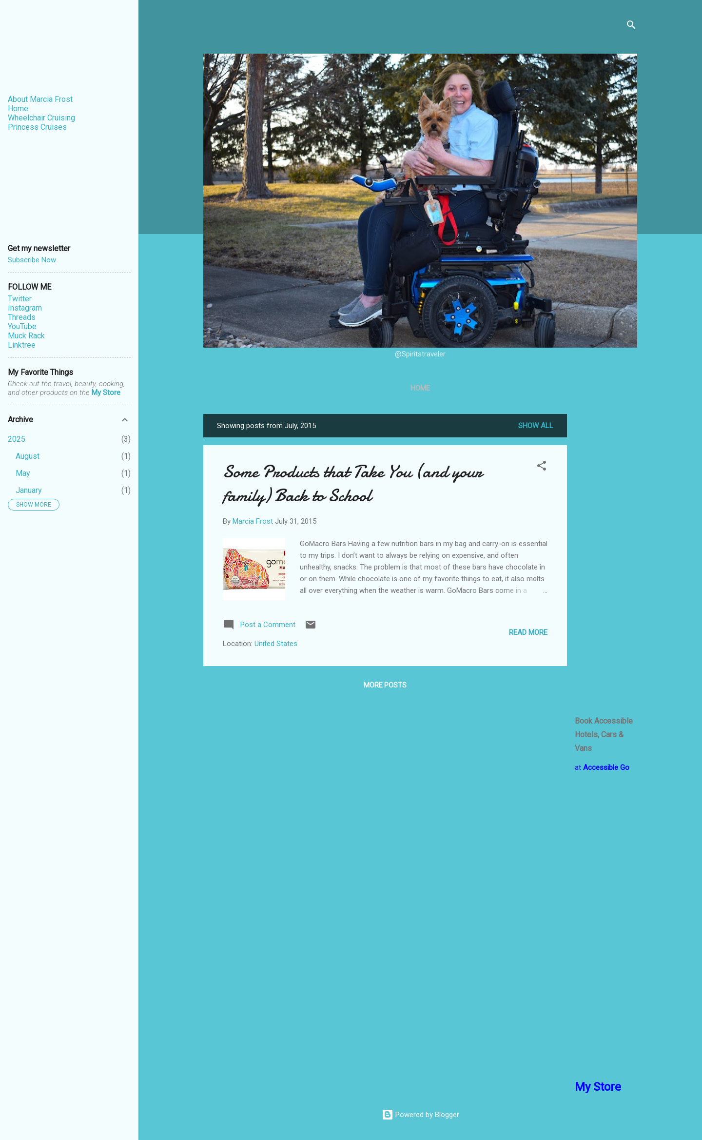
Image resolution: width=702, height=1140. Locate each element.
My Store (106, 392)
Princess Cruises (37, 127)
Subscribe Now (32, 260)
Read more (528, 632)
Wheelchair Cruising (41, 117)
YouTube (22, 326)
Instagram (25, 308)
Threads (22, 317)
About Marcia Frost (40, 99)
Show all (535, 425)
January (29, 490)
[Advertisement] (606, 560)
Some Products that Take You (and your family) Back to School (352, 484)
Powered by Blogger (420, 1114)
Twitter (20, 298)
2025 (16, 439)
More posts (385, 685)
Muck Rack (26, 335)
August (27, 456)
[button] (541, 467)
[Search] (631, 26)
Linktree (22, 345)
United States (275, 643)
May (23, 473)
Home (420, 388)
